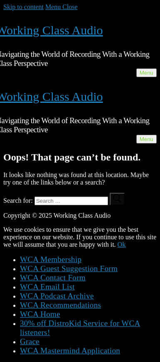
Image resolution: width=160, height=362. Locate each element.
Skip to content (23, 6)
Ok (122, 244)
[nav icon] (146, 72)
